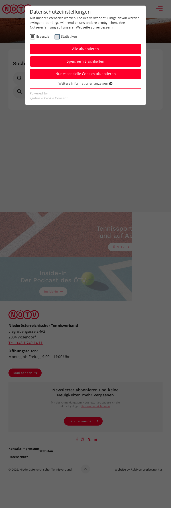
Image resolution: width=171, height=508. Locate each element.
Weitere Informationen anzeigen (85, 83)
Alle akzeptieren (85, 48)
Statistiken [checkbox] (69, 36)
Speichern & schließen (85, 61)
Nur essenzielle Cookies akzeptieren (85, 73)
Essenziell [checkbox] (43, 36)
